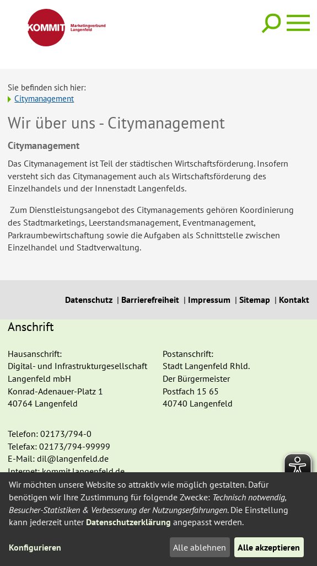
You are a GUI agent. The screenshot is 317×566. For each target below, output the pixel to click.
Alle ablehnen (199, 547)
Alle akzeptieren (269, 547)
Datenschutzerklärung (128, 521)
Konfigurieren (35, 547)
